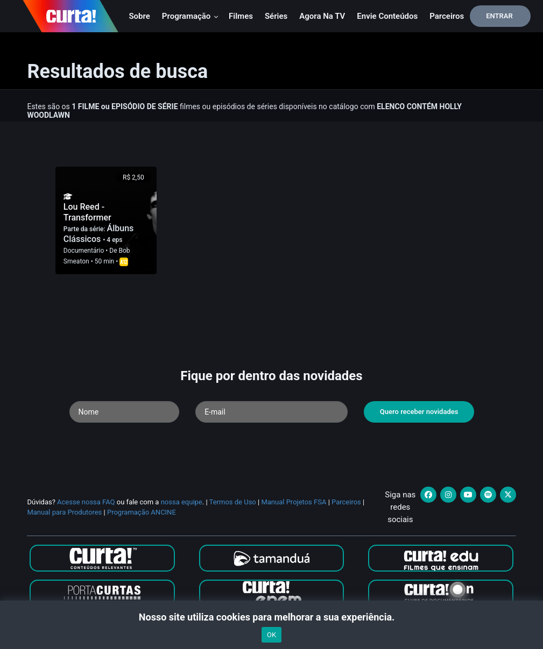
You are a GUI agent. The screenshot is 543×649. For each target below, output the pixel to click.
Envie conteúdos (387, 16)
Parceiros (446, 16)
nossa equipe (181, 502)
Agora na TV (322, 16)
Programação (190, 16)
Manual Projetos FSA (293, 502)
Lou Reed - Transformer (87, 212)
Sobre (139, 16)
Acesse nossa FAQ (86, 502)
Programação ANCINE (141, 512)
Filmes (241, 16)
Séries (276, 16)
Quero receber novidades (419, 412)
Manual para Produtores (64, 512)
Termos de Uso (232, 502)
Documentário (84, 250)
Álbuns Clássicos (98, 233)
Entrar (499, 16)
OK (271, 635)
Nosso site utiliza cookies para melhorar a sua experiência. (271, 617)
